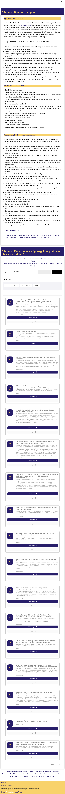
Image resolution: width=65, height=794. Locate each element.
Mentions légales (6, 785)
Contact (3, 782)
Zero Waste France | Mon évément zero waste (31, 721)
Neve (3, 792)
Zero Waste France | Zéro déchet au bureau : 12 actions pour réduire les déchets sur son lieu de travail (36, 743)
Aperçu (33, 322)
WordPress (18, 792)
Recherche (56, 272)
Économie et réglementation (53, 774)
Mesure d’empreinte (31, 776)
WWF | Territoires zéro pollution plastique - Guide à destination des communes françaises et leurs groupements (36, 665)
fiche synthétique (25, 25)
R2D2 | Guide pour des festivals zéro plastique (32, 588)
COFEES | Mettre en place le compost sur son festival (34, 386)
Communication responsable (43, 772)
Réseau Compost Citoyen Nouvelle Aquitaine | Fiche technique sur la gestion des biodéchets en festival (34, 615)
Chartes (30, 772)
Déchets (56, 772)
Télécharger (32, 317)
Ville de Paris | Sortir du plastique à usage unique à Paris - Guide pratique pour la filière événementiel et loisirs (36, 641)
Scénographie (51, 776)
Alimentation (10, 772)
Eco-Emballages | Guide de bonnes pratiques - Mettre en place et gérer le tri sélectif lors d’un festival (35, 442)
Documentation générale (35, 774)
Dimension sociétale (19, 774)
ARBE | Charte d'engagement (26, 331)
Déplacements (6, 774)
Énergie (12, 776)
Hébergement (19, 776)
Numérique (42, 776)
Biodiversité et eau (21, 772)
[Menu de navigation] (61, 1)
